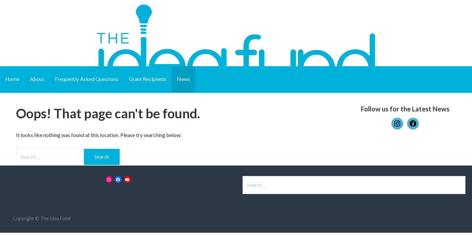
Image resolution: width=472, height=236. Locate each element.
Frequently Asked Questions (86, 79)
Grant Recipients (148, 79)
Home (12, 79)
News (183, 79)
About (37, 79)
